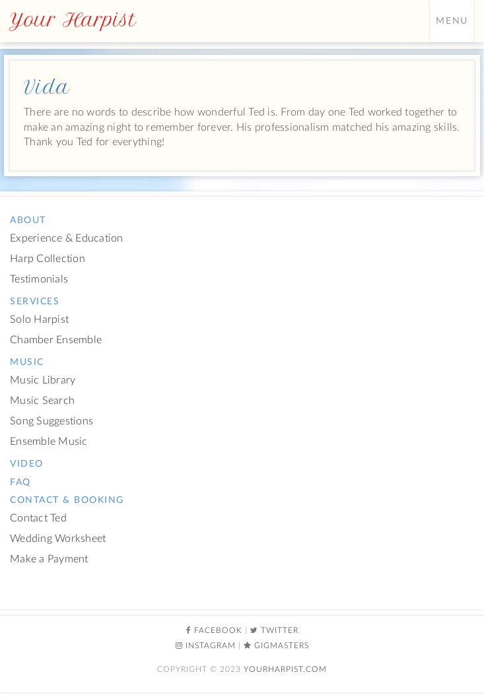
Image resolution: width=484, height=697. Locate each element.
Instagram (211, 645)
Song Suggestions (51, 421)
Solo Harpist (39, 320)
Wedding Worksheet (58, 539)
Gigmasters (281, 645)
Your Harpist (72, 20)
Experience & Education (66, 239)
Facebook (218, 630)
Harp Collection (47, 259)
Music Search (42, 401)
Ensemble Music (49, 442)
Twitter (279, 630)
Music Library (42, 380)
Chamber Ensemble (56, 340)
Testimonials (39, 279)
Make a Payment (49, 559)
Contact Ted (38, 518)
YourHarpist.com (285, 669)
